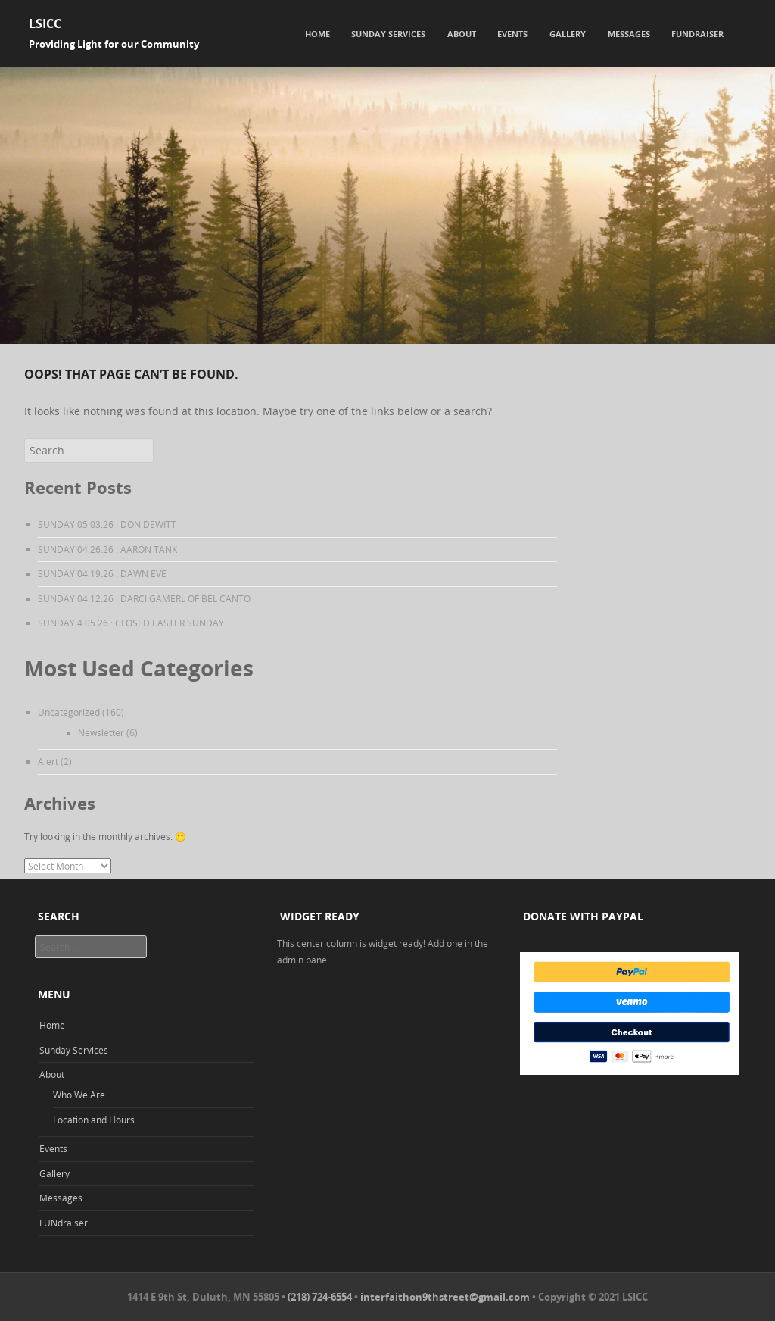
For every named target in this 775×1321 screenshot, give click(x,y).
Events (512, 33)
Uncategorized (69, 712)
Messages (629, 33)
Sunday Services (388, 33)
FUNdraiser (697, 33)
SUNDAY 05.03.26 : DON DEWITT (107, 524)
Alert (48, 761)
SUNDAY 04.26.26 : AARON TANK (107, 549)
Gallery (567, 33)
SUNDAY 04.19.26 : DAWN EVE (102, 573)
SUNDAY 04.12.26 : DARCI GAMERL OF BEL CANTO (144, 598)
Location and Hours (94, 1119)
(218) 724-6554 (320, 1297)
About (461, 33)
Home (317, 33)
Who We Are (79, 1094)
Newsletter (101, 732)
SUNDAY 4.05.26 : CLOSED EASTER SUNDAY (131, 623)
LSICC (45, 23)
